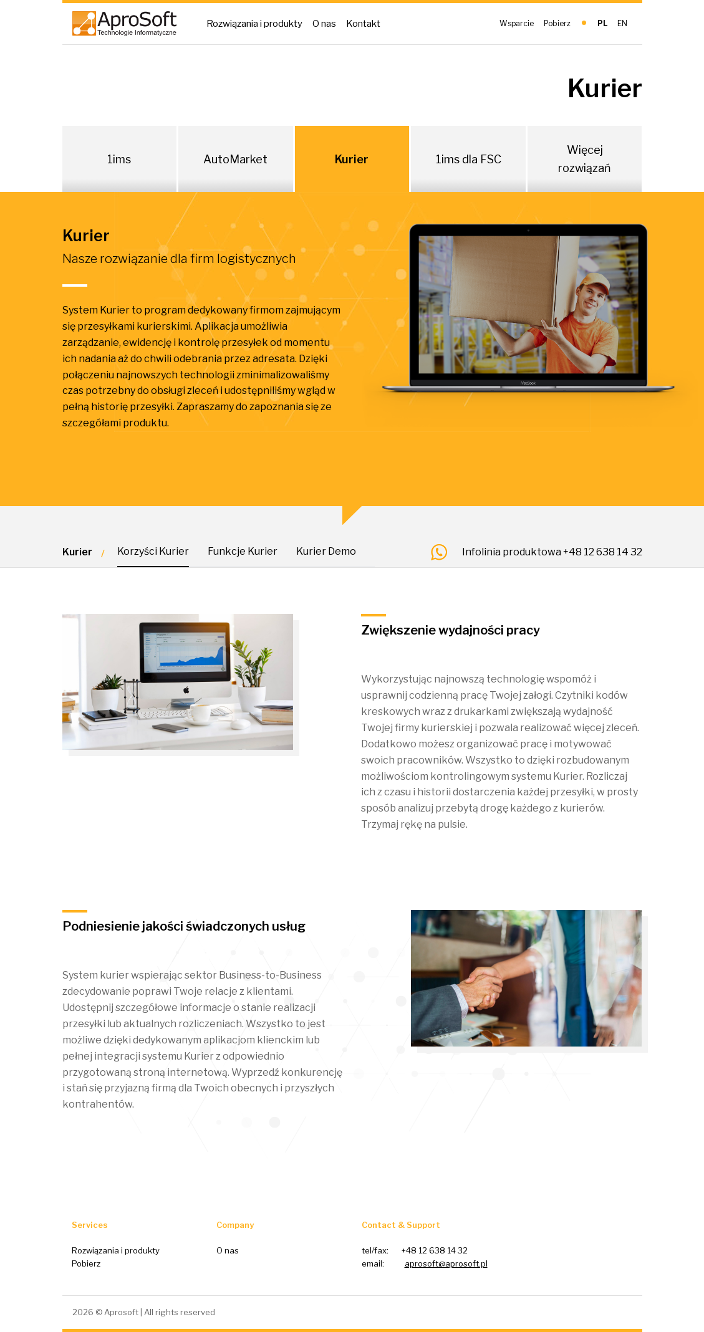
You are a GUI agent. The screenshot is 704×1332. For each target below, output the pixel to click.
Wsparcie (516, 23)
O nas (324, 23)
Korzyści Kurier (153, 551)
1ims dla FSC (468, 159)
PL (602, 23)
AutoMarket (235, 159)
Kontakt (363, 23)
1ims (119, 159)
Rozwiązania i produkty (254, 23)
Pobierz (557, 23)
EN (622, 23)
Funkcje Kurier (242, 551)
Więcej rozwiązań (584, 159)
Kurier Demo (326, 551)
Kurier (352, 159)
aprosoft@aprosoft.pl (446, 1263)
